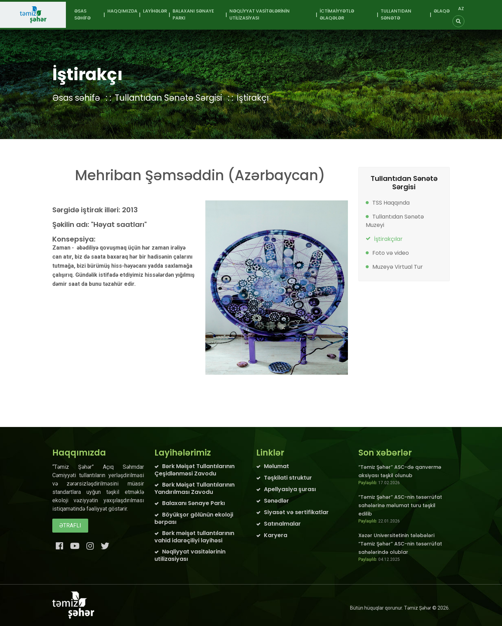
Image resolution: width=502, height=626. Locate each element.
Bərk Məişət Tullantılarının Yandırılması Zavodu (194, 488)
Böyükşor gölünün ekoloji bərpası (193, 518)
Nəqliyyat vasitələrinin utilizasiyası (190, 555)
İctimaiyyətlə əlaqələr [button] (337, 14)
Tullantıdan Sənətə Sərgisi (168, 98)
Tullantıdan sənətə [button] (396, 14)
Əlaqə (442, 11)
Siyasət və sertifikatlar (296, 512)
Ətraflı (70, 525)
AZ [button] (461, 8)
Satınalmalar (282, 524)
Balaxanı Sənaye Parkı (193, 503)
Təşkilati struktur (288, 478)
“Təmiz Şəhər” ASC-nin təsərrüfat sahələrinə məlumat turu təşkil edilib (400, 505)
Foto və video (390, 253)
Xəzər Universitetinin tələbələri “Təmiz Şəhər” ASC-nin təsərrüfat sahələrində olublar (400, 544)
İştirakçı (253, 98)
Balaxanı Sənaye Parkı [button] (193, 14)
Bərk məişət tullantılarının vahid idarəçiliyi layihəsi (194, 536)
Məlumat (276, 466)
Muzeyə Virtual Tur (397, 267)
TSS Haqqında (391, 203)
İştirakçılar (388, 239)
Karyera (275, 535)
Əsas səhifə (82, 14)
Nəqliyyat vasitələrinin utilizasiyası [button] (259, 14)
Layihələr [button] (155, 11)
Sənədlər (276, 501)
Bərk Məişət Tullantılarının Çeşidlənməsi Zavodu (194, 470)
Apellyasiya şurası (290, 489)
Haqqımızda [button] (122, 11)
